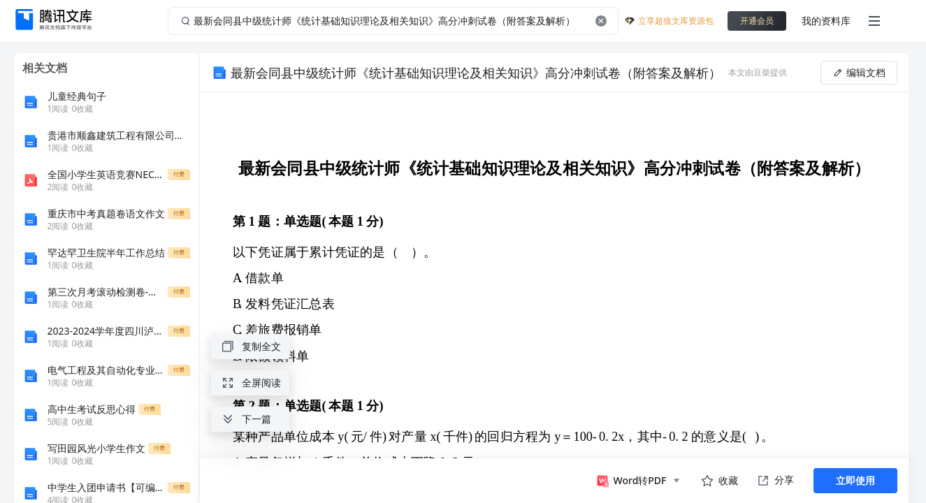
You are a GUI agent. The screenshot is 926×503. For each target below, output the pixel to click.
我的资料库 (826, 20)
